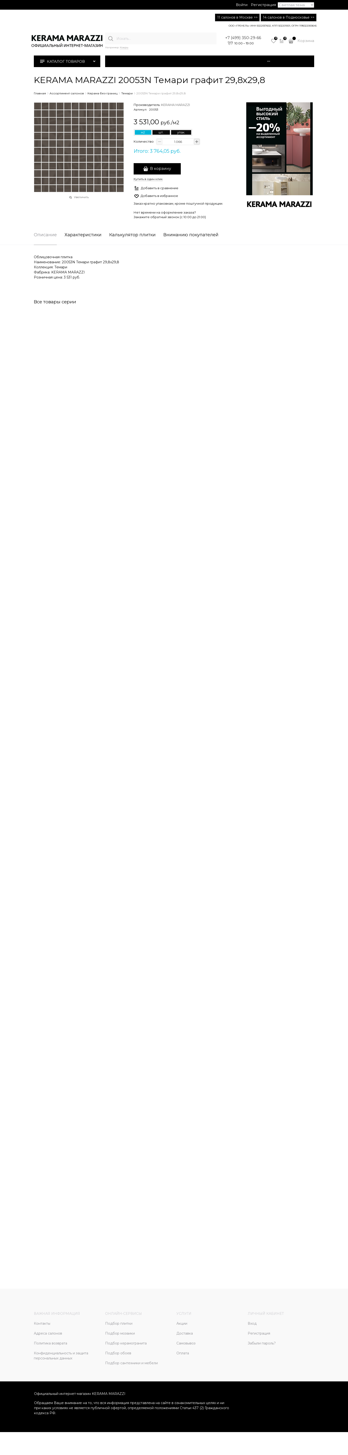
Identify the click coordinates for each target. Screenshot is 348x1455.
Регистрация (263, 4)
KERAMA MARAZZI (175, 105)
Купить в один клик (148, 179)
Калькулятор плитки (132, 235)
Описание (45, 235)
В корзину (160, 168)
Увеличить (81, 197)
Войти (241, 4)
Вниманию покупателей (190, 235)
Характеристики (83, 235)
